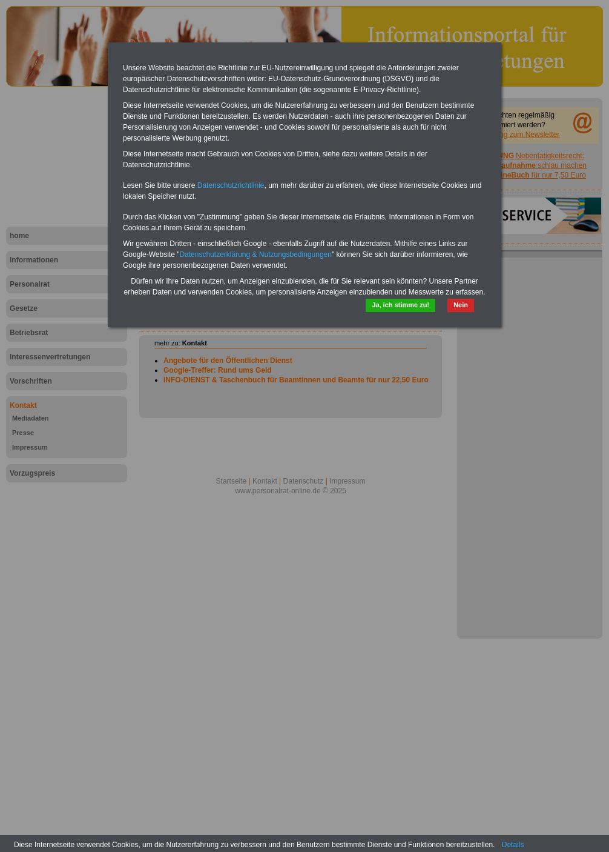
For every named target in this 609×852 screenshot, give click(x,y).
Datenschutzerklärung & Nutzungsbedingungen (255, 254)
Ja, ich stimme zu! (400, 304)
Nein (460, 304)
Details (513, 844)
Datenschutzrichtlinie (231, 185)
